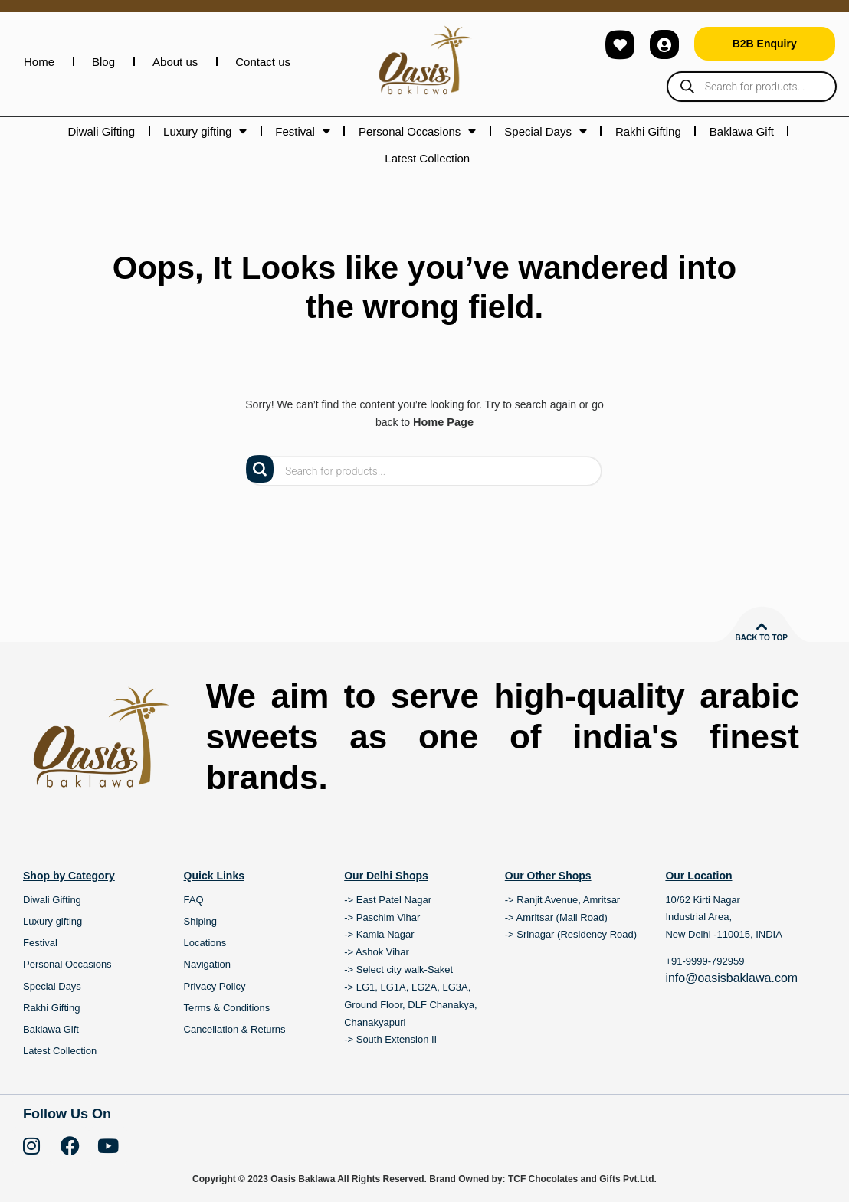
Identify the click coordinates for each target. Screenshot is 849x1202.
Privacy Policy (215, 985)
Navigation (207, 964)
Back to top (761, 638)
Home (39, 61)
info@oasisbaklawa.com (731, 977)
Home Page (443, 422)
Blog (103, 61)
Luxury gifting (205, 131)
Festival (302, 131)
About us (175, 61)
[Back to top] (761, 626)
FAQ (194, 899)
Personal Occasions (417, 131)
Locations (205, 942)
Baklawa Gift (742, 131)
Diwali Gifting (102, 131)
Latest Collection (427, 158)
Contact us (262, 61)
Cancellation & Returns (235, 1028)
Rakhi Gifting (648, 131)
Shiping (200, 921)
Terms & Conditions (227, 1007)
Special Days (545, 131)
